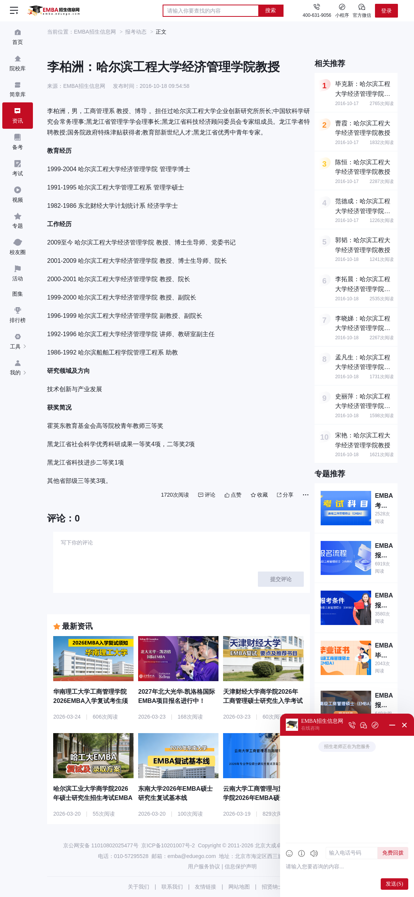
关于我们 (138, 887)
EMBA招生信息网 (95, 32)
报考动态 (136, 32)
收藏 (259, 495)
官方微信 (362, 10)
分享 (285, 495)
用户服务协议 (204, 866)
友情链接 (205, 887)
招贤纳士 (272, 887)
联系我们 (172, 887)
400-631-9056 (317, 15)
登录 (386, 11)
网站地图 (239, 887)
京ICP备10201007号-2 (168, 845)
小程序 (342, 10)
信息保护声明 (241, 866)
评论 (206, 495)
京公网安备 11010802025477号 (101, 845)
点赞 (233, 495)
